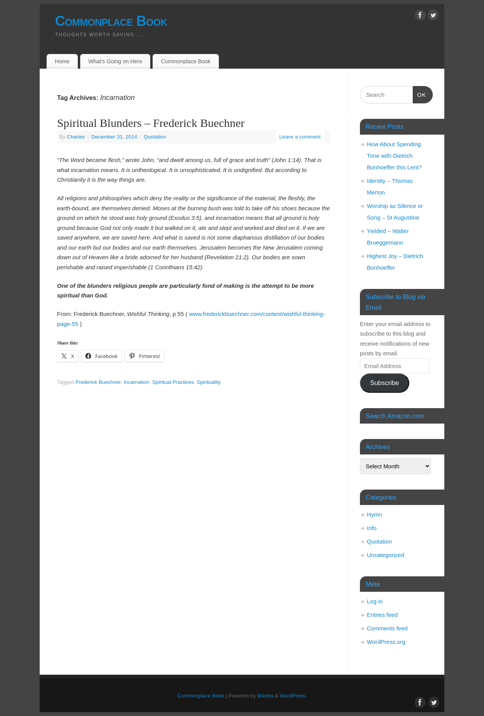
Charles (76, 137)
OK (420, 94)
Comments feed (387, 628)
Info (371, 528)
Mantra (265, 696)
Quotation (155, 137)
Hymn (374, 514)
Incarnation (137, 382)
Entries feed (382, 614)
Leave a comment (300, 137)
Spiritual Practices (173, 382)
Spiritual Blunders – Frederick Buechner (151, 123)
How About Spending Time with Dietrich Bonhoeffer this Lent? (394, 156)
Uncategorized (385, 555)
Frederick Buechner (98, 382)
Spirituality (209, 382)
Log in (375, 601)
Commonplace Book (111, 21)
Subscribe (384, 383)
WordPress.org (386, 641)
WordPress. (293, 696)
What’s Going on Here (115, 61)
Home (62, 61)
